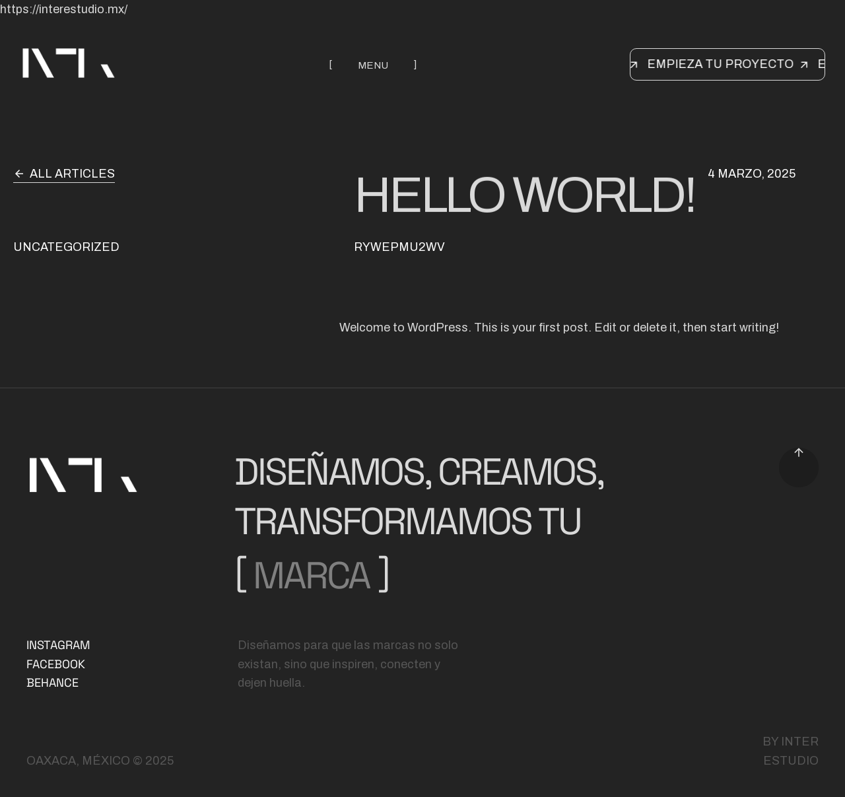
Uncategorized (66, 247)
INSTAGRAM (58, 644)
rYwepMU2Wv (399, 247)
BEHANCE (52, 682)
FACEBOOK (55, 664)
